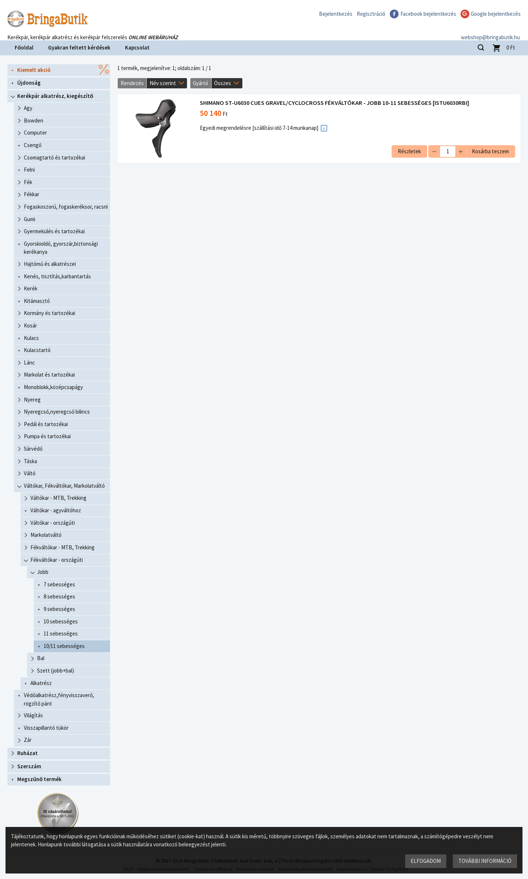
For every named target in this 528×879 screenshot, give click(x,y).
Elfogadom (426, 860)
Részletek (409, 151)
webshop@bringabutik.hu (491, 30)
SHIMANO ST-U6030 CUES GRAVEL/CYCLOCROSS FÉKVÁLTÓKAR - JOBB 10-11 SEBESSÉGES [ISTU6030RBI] (334, 103)
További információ (484, 860)
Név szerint (163, 83)
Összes (222, 83)
